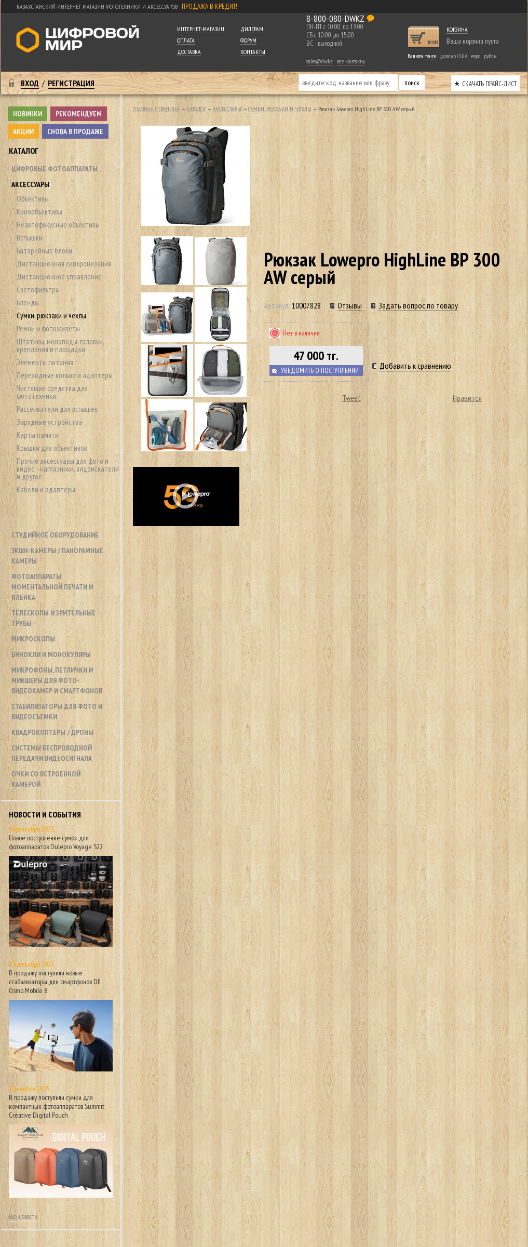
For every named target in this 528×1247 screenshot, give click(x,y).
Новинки (27, 113)
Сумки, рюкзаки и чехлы (51, 315)
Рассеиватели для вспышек (57, 409)
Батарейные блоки (44, 250)
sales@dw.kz (319, 61)
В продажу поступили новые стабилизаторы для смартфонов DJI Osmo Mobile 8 (55, 981)
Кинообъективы (39, 212)
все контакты (351, 61)
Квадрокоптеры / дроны (52, 732)
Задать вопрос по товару (418, 305)
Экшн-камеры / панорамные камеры (57, 556)
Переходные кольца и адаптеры (65, 375)
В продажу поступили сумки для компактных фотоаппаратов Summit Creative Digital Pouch (56, 1106)
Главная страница (156, 109)
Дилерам (251, 29)
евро (475, 56)
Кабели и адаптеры (46, 489)
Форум (248, 40)
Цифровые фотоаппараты (54, 168)
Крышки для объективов (52, 448)
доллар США (454, 56)
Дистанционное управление (59, 276)
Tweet (351, 398)
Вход (30, 83)
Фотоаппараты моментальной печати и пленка (52, 587)
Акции (23, 131)
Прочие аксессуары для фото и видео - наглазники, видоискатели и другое (68, 468)
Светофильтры (38, 289)
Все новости (23, 1216)
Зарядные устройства (49, 422)
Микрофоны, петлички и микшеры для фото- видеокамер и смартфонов (56, 680)
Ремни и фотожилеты (48, 328)
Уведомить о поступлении (320, 370)
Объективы (33, 199)
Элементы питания (45, 362)
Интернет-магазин (200, 29)
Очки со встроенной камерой (45, 779)
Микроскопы (33, 638)
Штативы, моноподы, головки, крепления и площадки (60, 345)
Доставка (189, 52)
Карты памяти (38, 435)
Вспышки (30, 238)
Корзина (457, 29)
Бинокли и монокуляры (51, 654)
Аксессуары (30, 184)
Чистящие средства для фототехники (52, 392)
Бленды (28, 302)
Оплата (186, 40)
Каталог (23, 150)
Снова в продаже (75, 131)
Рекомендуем (79, 113)
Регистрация (71, 83)
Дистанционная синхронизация (64, 263)
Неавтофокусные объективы (58, 225)
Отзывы (349, 305)
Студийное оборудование (55, 535)
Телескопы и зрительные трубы (53, 618)
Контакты (252, 52)
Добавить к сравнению (415, 365)
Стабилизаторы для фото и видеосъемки (56, 711)
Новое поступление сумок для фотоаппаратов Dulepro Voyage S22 (56, 842)
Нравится (467, 398)
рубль (490, 56)
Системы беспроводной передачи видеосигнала (51, 753)
